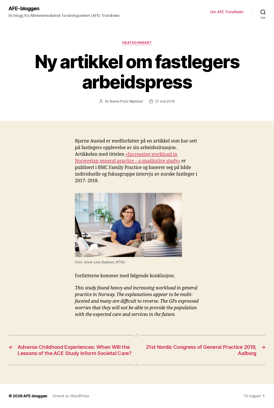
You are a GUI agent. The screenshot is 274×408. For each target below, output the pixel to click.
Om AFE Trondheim (226, 12)
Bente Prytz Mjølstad (126, 101)
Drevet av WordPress (70, 396)
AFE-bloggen (24, 8)
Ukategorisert (137, 43)
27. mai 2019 (165, 101)
